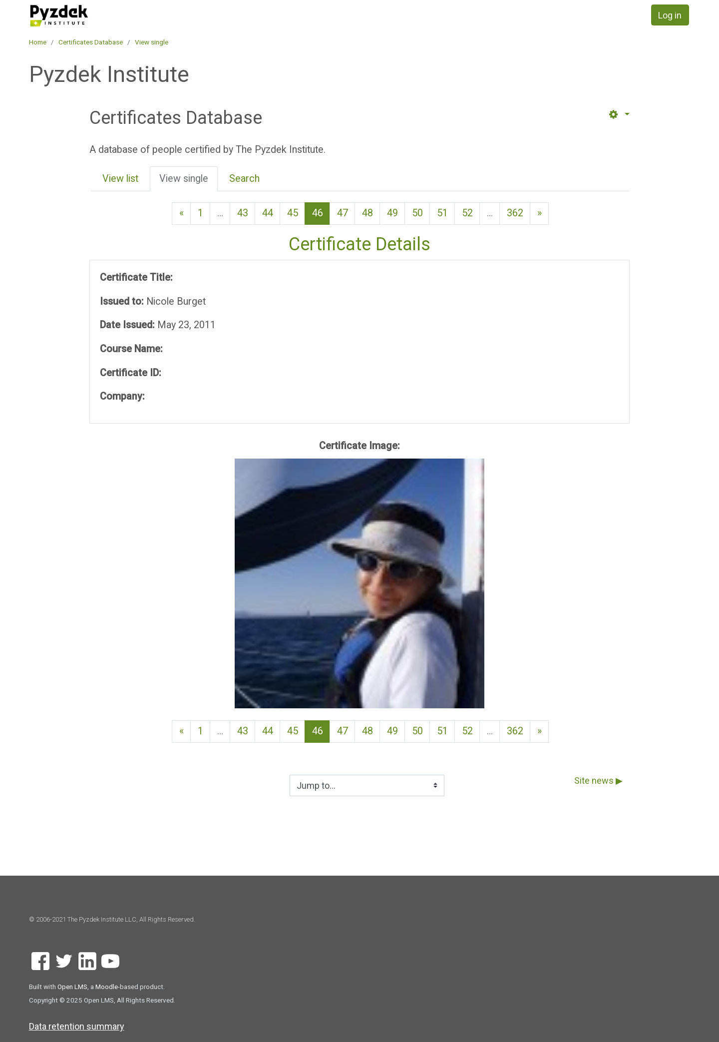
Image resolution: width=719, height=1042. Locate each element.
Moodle (106, 987)
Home (37, 42)
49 (392, 213)
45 (292, 213)
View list (120, 178)
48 (367, 213)
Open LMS (72, 987)
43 (242, 213)
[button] (618, 114)
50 (417, 213)
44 (267, 213)
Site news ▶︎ (598, 780)
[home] (95, 15)
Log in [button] (670, 15)
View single (151, 42)
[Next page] (539, 213)
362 (515, 213)
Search (244, 178)
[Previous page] (181, 213)
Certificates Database (90, 42)
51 (442, 213)
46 (321, 213)
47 (342, 213)
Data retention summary (76, 1026)
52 (467, 213)
